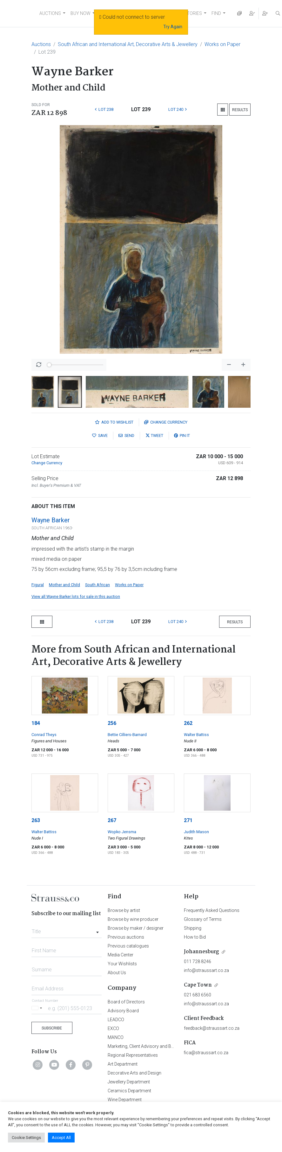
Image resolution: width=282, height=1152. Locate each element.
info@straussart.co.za (206, 970)
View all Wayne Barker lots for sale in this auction (75, 596)
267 (112, 820)
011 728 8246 (197, 961)
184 (35, 723)
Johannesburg (201, 952)
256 (112, 723)
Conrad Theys (44, 734)
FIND (216, 13)
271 (188, 820)
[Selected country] (38, 1008)
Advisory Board (123, 1010)
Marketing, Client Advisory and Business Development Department (173, 1046)
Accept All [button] (61, 1137)
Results (240, 109)
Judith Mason (196, 831)
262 (188, 723)
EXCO (113, 1028)
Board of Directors (126, 1001)
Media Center (120, 954)
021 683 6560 (197, 994)
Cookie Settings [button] (26, 1137)
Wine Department (125, 1099)
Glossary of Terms (203, 919)
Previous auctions (126, 937)
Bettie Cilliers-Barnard (127, 734)
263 (35, 820)
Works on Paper (222, 44)
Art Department (123, 1064)
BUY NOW (80, 13)
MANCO (116, 1037)
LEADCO (116, 1019)
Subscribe (52, 1028)
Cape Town (198, 985)
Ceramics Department (129, 1090)
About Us (117, 972)
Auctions (41, 44)
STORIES (193, 13)
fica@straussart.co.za (206, 1052)
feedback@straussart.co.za (211, 1028)
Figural (37, 584)
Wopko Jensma (122, 831)
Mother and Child (64, 584)
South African (97, 584)
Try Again (172, 26)
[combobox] (66, 929)
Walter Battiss (196, 734)
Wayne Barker (50, 520)
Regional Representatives (133, 1055)
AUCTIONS (50, 13)
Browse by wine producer (133, 919)
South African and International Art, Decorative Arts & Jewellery (128, 44)
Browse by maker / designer (136, 928)
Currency (165, 422)
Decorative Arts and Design (134, 1072)
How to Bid (195, 937)
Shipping (192, 928)
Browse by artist (124, 910)
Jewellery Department (129, 1081)
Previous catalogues (128, 945)
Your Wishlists (122, 963)
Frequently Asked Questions (211, 910)
